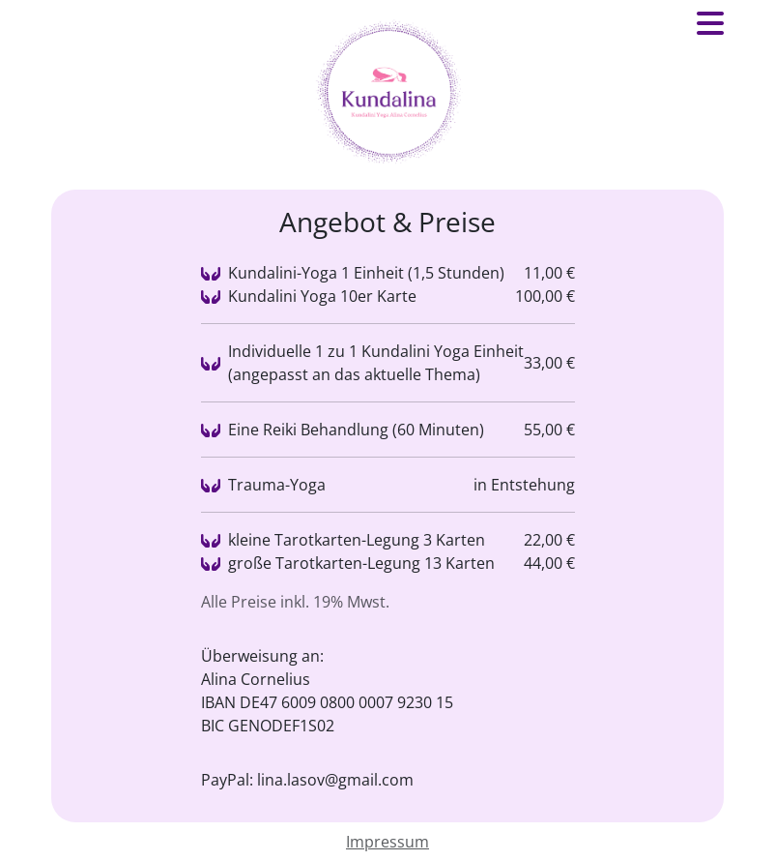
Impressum (387, 841)
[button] (710, 29)
